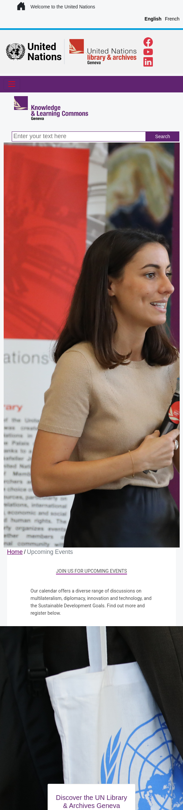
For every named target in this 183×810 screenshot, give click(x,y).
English (153, 19)
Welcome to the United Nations (56, 6)
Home (15, 552)
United (41, 46)
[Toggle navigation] (12, 84)
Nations (44, 57)
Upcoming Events (50, 552)
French (172, 19)
